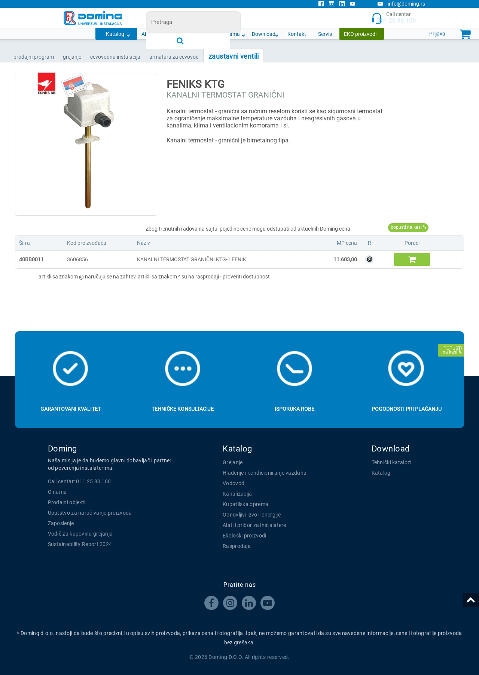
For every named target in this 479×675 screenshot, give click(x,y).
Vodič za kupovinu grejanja (80, 534)
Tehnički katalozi (392, 462)
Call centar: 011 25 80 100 (79, 481)
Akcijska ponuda (160, 34)
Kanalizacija (237, 494)
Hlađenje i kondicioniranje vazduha (264, 473)
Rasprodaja (237, 546)
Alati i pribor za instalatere (254, 525)
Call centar (393, 18)
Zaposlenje (61, 523)
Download (263, 34)
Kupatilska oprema (245, 504)
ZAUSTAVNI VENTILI (233, 56)
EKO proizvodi (360, 34)
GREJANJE (72, 57)
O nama (231, 34)
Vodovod (233, 483)
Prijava (437, 34)
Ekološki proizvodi (244, 536)
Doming (62, 448)
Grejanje (232, 462)
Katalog (115, 34)
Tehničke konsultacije (183, 409)
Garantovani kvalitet (70, 409)
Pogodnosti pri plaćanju (407, 409)
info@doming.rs (401, 4)
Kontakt (296, 34)
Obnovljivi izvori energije (252, 515)
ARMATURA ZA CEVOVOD (174, 57)
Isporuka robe (294, 409)
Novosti (201, 34)
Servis (325, 34)
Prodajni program (33, 57)
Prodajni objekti (67, 502)
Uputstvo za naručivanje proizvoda (90, 513)
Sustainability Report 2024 (80, 544)
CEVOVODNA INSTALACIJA (115, 57)
